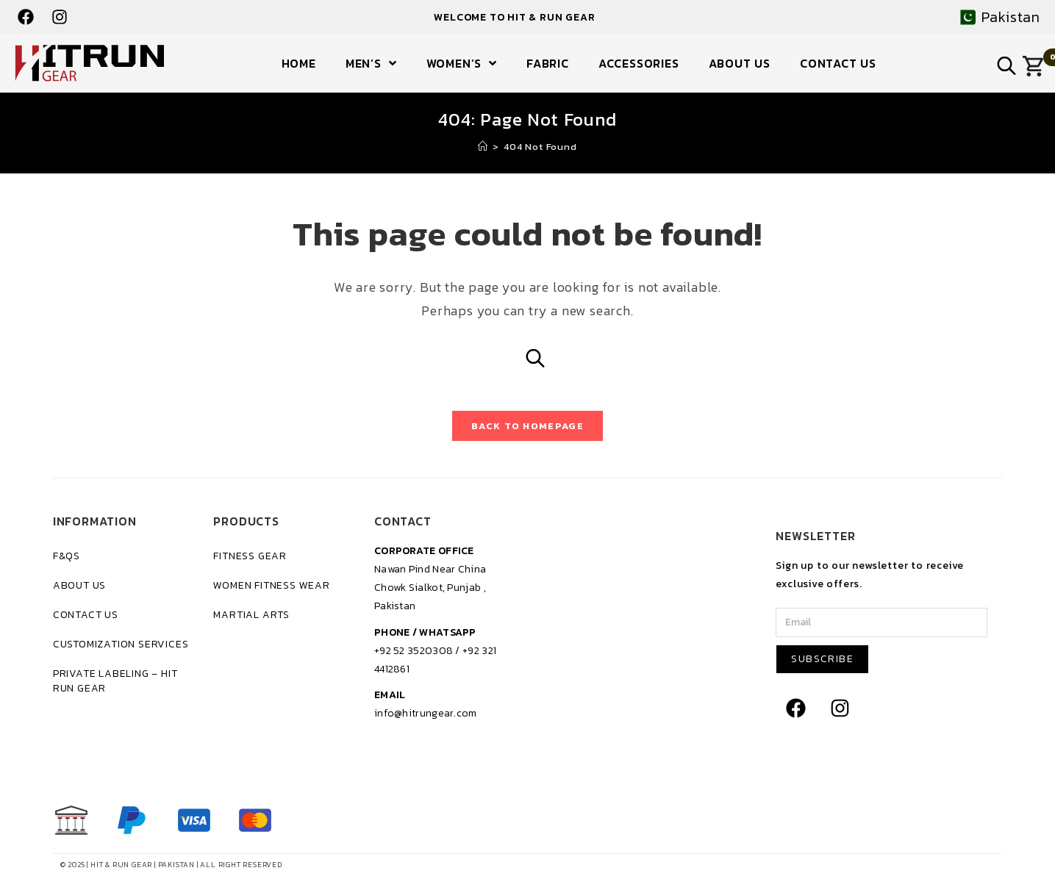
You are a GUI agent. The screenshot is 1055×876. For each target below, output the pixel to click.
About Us (739, 63)
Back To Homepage (527, 426)
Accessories (638, 63)
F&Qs (66, 556)
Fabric (547, 63)
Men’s (371, 63)
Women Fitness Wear (271, 585)
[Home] (483, 147)
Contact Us (838, 63)
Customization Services (121, 644)
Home (299, 63)
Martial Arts (251, 614)
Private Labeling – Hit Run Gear (115, 681)
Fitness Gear (250, 556)
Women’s (461, 63)
